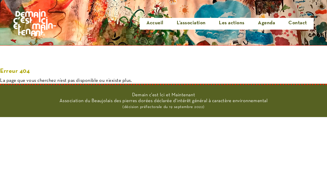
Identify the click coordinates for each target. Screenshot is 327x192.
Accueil (155, 23)
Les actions (232, 23)
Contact (297, 23)
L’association (191, 23)
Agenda (266, 23)
